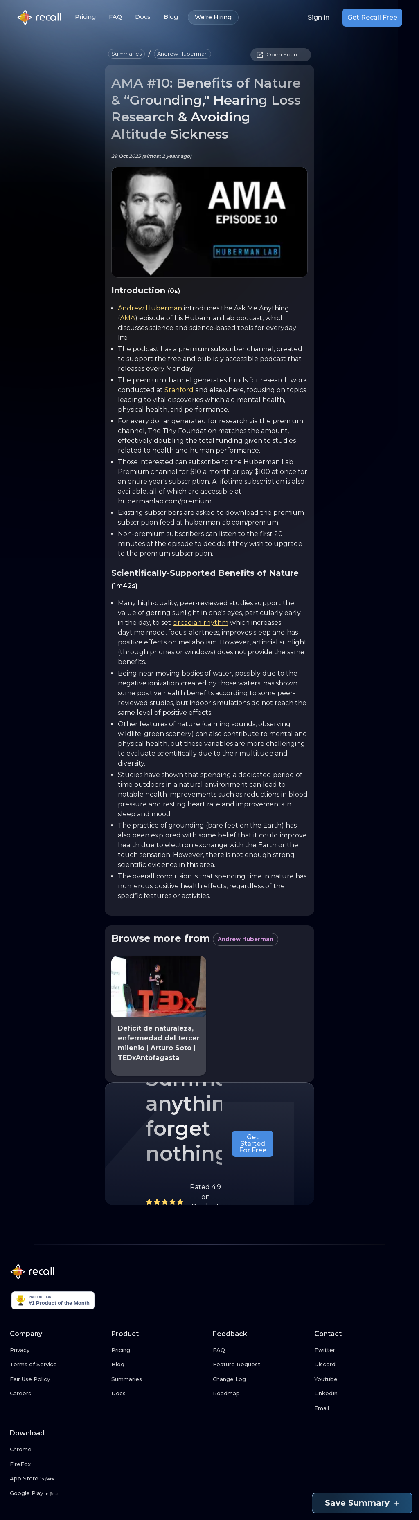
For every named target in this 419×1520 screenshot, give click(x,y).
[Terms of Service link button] (57, 1364)
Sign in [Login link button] (318, 17)
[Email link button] (361, 1408)
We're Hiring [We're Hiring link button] (213, 17)
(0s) (174, 291)
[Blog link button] (158, 1364)
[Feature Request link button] (260, 1364)
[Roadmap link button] (260, 1393)
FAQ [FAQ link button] (115, 17)
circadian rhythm (200, 622)
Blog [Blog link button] (171, 17)
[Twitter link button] (361, 1350)
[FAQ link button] (260, 1350)
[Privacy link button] (57, 1350)
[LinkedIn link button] (361, 1393)
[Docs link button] (158, 1393)
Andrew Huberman (150, 308)
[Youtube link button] (361, 1379)
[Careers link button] (57, 1393)
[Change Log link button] (260, 1379)
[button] (126, 54)
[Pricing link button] (158, 1350)
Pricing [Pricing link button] (85, 17)
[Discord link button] (361, 1364)
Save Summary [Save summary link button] (362, 1503)
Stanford (179, 390)
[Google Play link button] (57, 1493)
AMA (127, 318)
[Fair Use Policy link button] (57, 1379)
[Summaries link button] (158, 1379)
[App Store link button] (57, 1478)
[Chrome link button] (57, 1449)
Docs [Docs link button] (142, 17)
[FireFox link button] (57, 1464)
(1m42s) (124, 586)
